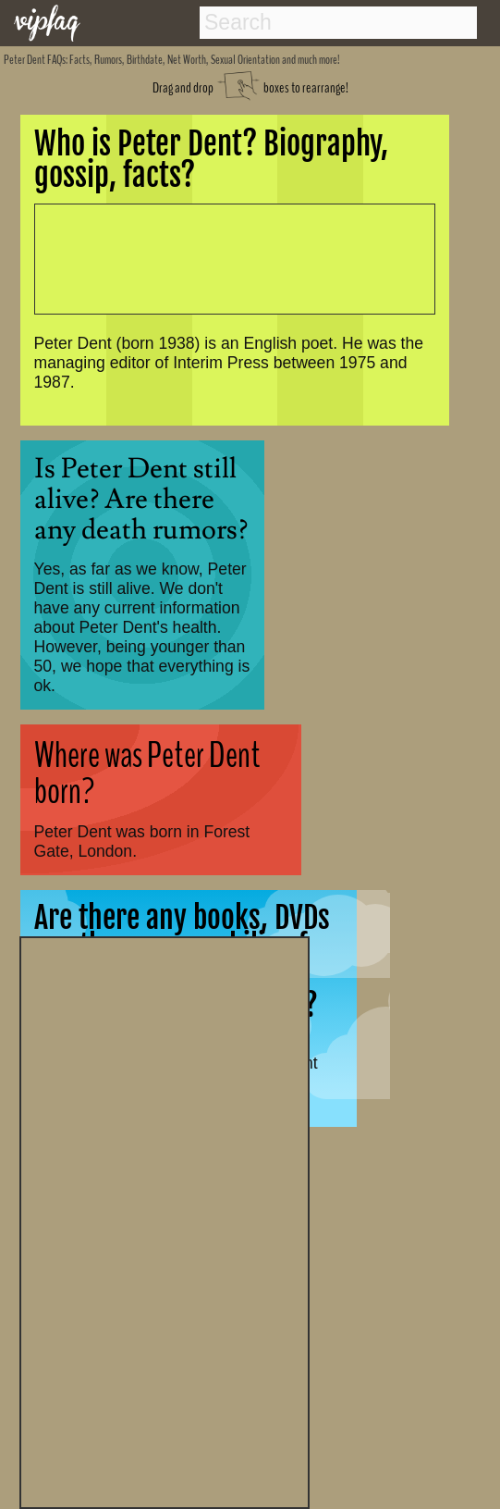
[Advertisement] (164, 1220)
